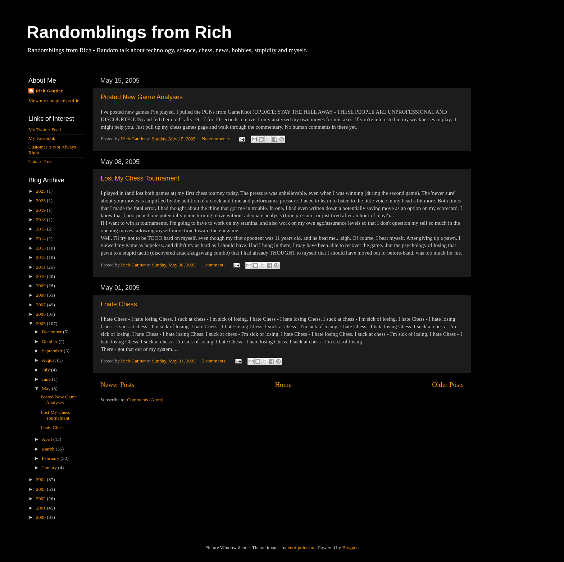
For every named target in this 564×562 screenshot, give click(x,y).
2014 (41, 238)
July (46, 370)
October (50, 341)
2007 (41, 304)
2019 (41, 210)
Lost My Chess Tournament (140, 178)
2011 (41, 267)
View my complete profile (53, 100)
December (52, 331)
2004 (41, 479)
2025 (41, 191)
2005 (41, 323)
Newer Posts (117, 384)
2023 (41, 200)
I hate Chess (119, 304)
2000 (41, 517)
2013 (41, 248)
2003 (41, 489)
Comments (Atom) (145, 399)
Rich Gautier (49, 90)
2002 (41, 498)
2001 (41, 508)
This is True (40, 161)
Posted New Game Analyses (142, 97)
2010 (41, 276)
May (47, 388)
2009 (41, 285)
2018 (41, 219)
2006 (41, 314)
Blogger (350, 547)
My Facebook (41, 138)
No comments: (217, 138)
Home (283, 384)
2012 (41, 257)
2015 (41, 229)
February (51, 458)
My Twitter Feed (44, 129)
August (49, 360)
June (47, 379)
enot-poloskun (301, 547)
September (53, 350)
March (49, 449)
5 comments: (215, 361)
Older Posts (448, 384)
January (50, 467)
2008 (41, 295)
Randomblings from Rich (129, 32)
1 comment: (214, 265)
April (47, 439)
